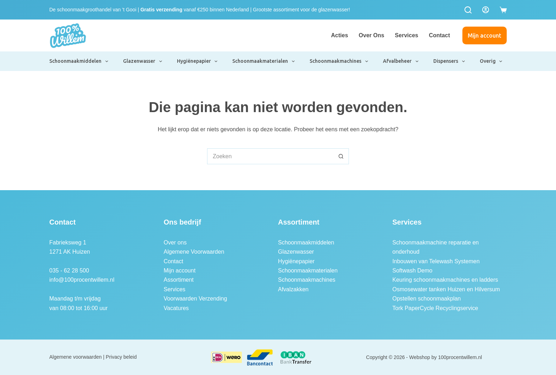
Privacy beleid (121, 357)
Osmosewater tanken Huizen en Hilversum (446, 289)
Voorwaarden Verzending (195, 299)
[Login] (485, 9)
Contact (439, 35)
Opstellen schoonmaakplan (427, 299)
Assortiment (179, 280)
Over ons (371, 35)
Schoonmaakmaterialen (263, 61)
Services (406, 35)
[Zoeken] (468, 9)
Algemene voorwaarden (75, 357)
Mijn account (484, 35)
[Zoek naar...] (270, 156)
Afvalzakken (293, 289)
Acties (339, 35)
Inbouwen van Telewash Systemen (436, 261)
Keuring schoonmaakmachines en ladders (445, 280)
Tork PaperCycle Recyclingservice (435, 308)
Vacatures (176, 308)
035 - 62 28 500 (69, 271)
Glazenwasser (143, 61)
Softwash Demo (413, 271)
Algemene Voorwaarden (194, 252)
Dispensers (449, 61)
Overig (491, 61)
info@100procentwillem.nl (81, 280)
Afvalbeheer (401, 61)
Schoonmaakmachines (339, 61)
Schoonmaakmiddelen (79, 61)
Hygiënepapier (197, 61)
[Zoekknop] (341, 156)
